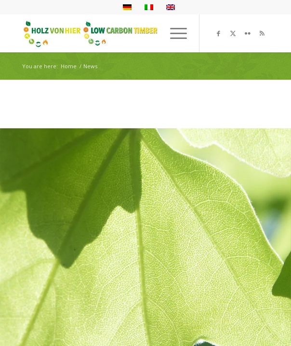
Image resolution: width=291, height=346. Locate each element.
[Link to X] (233, 33)
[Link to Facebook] (219, 33)
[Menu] (173, 33)
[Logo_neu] (121, 33)
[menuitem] (173, 33)
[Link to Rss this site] (262, 33)
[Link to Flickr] (247, 33)
